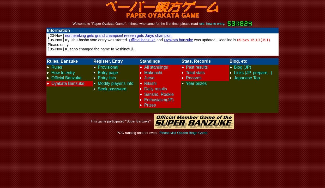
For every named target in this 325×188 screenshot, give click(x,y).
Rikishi (150, 83)
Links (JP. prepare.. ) (253, 72)
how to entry (215, 24)
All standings (156, 67)
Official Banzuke (66, 78)
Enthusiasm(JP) (159, 100)
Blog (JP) (242, 67)
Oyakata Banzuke (67, 83)
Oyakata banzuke (178, 40)
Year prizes (196, 83)
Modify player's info (115, 83)
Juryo (149, 78)
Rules (56, 67)
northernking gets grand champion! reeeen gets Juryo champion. (118, 35)
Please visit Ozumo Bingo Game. (183, 133)
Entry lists (107, 78)
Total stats (195, 72)
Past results (197, 67)
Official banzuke (142, 40)
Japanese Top (247, 78)
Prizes (150, 105)
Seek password (112, 89)
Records (194, 78)
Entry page (108, 72)
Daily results (155, 89)
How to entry (63, 72)
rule (201, 24)
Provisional (108, 67)
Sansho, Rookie (159, 94)
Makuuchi (153, 72)
